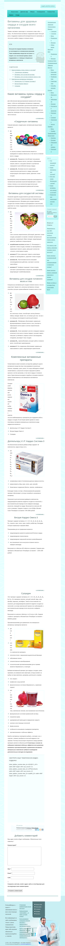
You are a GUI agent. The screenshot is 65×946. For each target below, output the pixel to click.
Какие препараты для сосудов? (53, 171)
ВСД (49, 52)
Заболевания (54, 100)
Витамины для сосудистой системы (25, 74)
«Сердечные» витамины (21, 72)
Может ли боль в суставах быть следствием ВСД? (51, 286)
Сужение (53, 117)
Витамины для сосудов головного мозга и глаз (28, 77)
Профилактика (54, 78)
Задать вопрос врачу (48, 6)
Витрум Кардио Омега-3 (21, 83)
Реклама (38, 911)
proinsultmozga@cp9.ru (26, 944)
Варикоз (11, 15)
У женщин (53, 31)
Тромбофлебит (52, 133)
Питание (53, 140)
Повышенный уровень (54, 145)
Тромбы (53, 131)
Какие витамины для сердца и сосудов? (53, 189)
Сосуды (17, 15)
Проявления (54, 39)
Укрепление (54, 121)
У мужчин (53, 33)
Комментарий (12, 845)
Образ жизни (52, 46)
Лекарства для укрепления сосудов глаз (53, 199)
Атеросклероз (52, 27)
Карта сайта (38, 906)
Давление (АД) (24, 11)
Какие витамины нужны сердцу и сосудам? (24, 70)
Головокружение (41, 11)
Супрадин (17, 86)
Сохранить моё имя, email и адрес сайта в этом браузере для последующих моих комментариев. (26, 885)
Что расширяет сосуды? (53, 163)
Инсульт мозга (14, 11)
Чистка (53, 124)
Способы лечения (53, 87)
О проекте (38, 909)
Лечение (53, 42)
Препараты (53, 114)
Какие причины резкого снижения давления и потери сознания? (52, 275)
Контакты (38, 913)
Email (10, 873)
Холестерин (51, 135)
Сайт (9, 877)
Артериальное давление (52, 23)
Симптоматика (54, 82)
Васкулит (50, 49)
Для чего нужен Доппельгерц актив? (53, 180)
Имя (9, 869)
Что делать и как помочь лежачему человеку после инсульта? (52, 249)
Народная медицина (53, 73)
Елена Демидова (32, 828)
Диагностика (54, 96)
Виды (52, 36)
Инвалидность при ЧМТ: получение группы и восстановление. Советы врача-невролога (51, 235)
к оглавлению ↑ (40, 118)
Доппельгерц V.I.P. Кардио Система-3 (25, 81)
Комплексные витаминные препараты (22, 79)
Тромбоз (50, 126)
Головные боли (51, 11)
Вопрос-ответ (39, 904)
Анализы (53, 138)
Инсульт (50, 67)
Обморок (32, 11)
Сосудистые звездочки (54, 108)
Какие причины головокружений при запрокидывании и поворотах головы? (51, 261)
